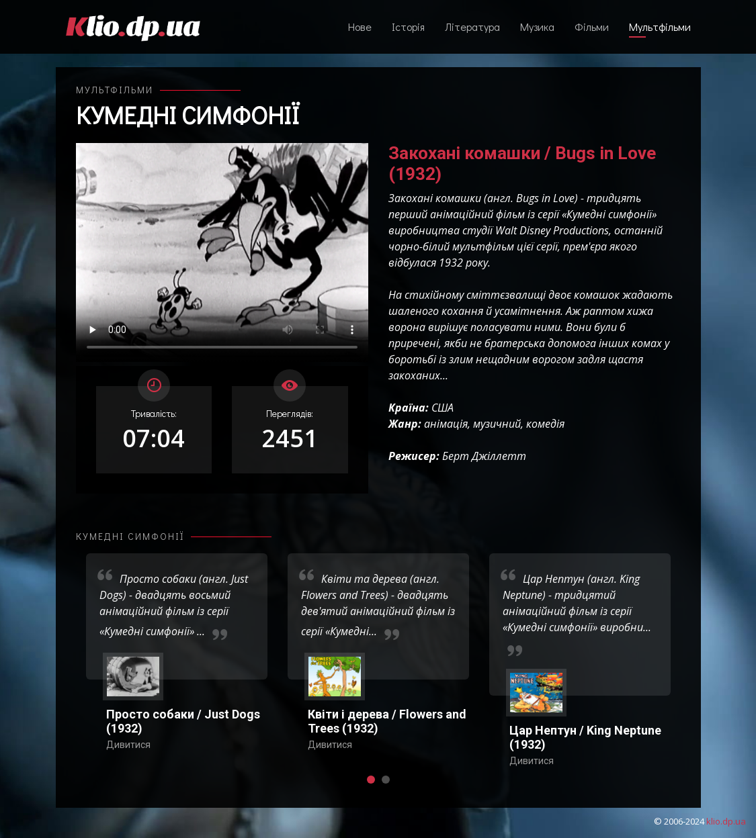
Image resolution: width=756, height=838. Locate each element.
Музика (537, 26)
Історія (408, 26)
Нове (360, 26)
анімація (446, 423)
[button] (371, 780)
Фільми (592, 26)
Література (472, 26)
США (442, 407)
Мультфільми (660, 26)
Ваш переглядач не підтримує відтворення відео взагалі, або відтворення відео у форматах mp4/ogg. (222, 252)
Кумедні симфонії (188, 115)
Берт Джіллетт (484, 456)
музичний (497, 423)
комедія (545, 423)
